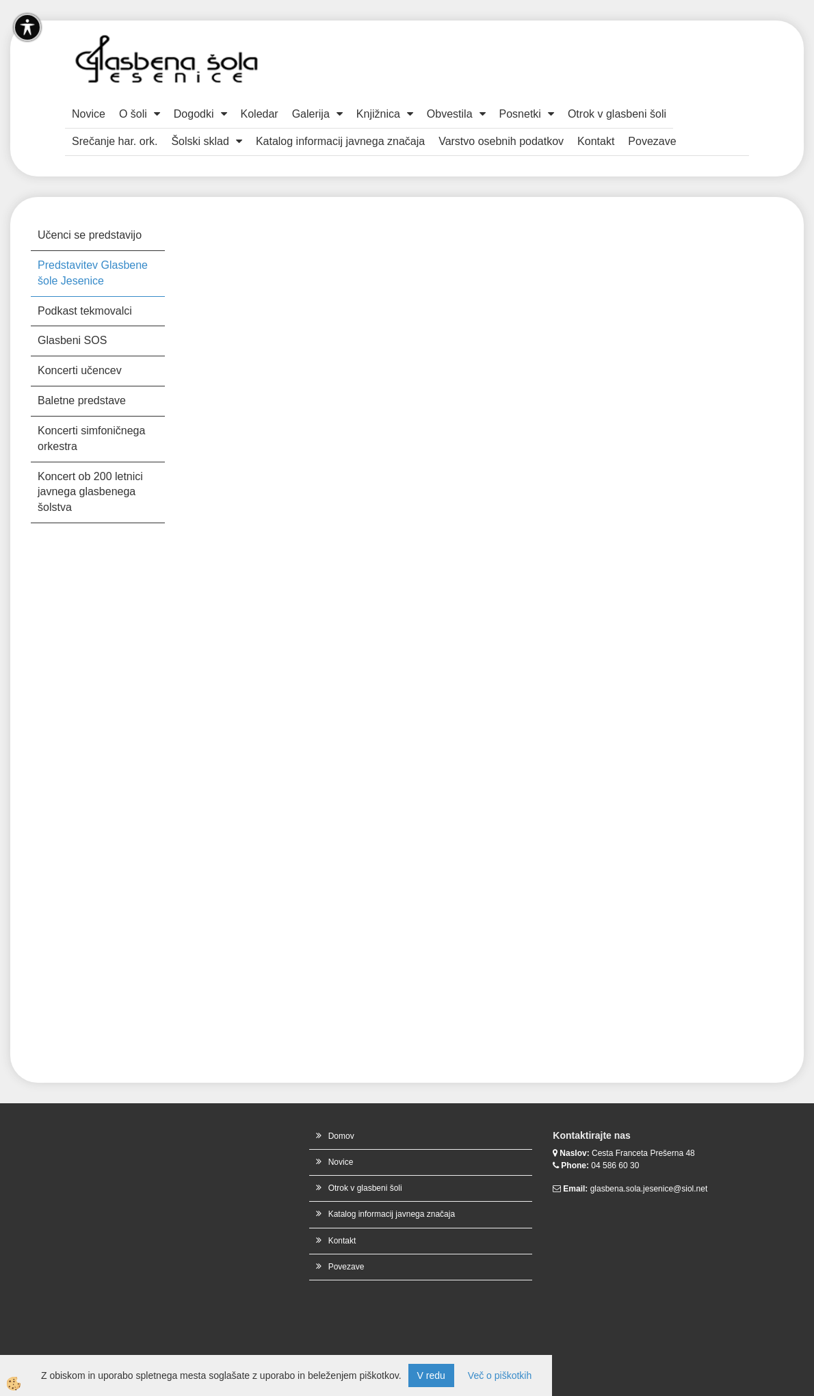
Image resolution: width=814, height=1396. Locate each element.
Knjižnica (378, 114)
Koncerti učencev (80, 370)
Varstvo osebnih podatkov (501, 141)
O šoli (133, 114)
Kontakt (595, 141)
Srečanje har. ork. (114, 141)
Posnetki (520, 114)
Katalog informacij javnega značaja (340, 141)
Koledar (259, 114)
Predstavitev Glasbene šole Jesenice (93, 273)
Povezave (652, 141)
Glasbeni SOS (72, 340)
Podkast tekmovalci (85, 311)
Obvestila (450, 114)
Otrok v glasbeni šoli (617, 114)
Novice (88, 114)
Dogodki (194, 114)
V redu (431, 1375)
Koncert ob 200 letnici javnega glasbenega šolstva (90, 492)
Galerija (311, 114)
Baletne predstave (82, 400)
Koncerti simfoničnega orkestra (91, 438)
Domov (341, 1136)
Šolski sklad (199, 141)
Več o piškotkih (499, 1375)
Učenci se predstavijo (90, 235)
